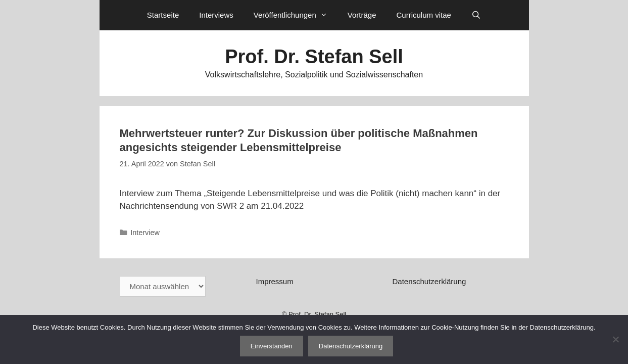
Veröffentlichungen (295, 15)
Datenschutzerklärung (429, 281)
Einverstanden (272, 346)
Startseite (163, 15)
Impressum (274, 281)
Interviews (216, 15)
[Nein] (615, 339)
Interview (145, 233)
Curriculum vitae (423, 15)
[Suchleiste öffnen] (476, 15)
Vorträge (362, 15)
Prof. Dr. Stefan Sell (314, 56)
